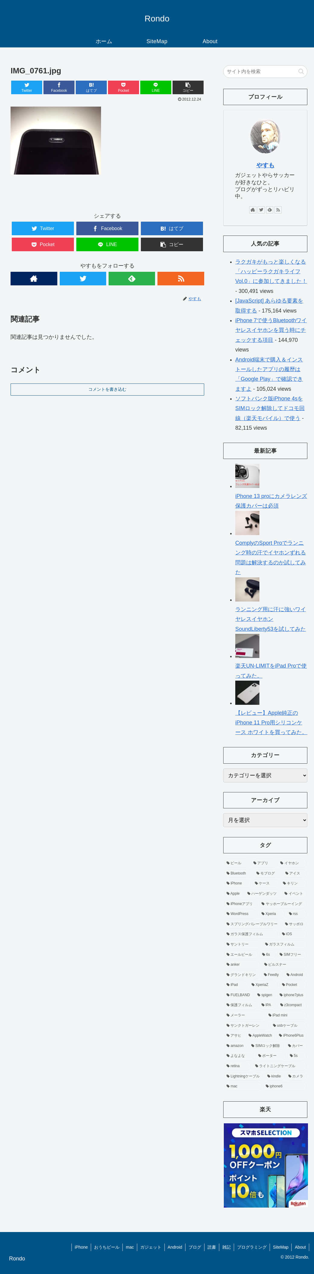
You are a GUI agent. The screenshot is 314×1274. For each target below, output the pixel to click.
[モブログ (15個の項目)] (267, 873)
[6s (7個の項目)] (267, 954)
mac (130, 1247)
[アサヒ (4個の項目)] (234, 1035)
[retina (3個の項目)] (237, 1066)
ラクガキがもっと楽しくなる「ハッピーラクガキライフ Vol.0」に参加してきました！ (271, 271)
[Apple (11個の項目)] (233, 893)
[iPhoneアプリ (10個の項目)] (241, 904)
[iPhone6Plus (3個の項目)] (291, 1035)
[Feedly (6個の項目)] (272, 975)
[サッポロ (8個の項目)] (294, 924)
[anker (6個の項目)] (242, 964)
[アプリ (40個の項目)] (263, 863)
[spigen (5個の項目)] (265, 995)
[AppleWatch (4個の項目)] (260, 1035)
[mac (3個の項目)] (243, 1086)
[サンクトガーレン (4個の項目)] (246, 1025)
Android (175, 1247)
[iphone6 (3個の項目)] (285, 1086)
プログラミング (252, 1247)
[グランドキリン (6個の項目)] (242, 975)
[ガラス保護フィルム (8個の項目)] (251, 934)
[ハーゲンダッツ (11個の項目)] (263, 893)
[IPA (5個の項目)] (267, 1005)
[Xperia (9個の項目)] (272, 914)
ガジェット (150, 1247)
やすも (265, 165)
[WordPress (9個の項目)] (241, 914)
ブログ (195, 1247)
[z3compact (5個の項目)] (292, 1005)
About (300, 1247)
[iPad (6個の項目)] (236, 985)
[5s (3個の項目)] (297, 1056)
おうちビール (106, 1247)
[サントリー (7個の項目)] (242, 944)
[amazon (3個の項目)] (235, 1046)
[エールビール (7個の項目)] (241, 954)
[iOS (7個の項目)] (293, 934)
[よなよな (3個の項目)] (239, 1056)
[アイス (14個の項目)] (295, 873)
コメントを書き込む (107, 389)
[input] (265, 71)
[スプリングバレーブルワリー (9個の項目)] (252, 924)
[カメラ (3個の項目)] (296, 1076)
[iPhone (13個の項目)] (237, 883)
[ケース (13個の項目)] (265, 883)
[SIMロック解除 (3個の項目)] (266, 1046)
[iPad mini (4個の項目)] (286, 1015)
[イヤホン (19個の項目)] (292, 863)
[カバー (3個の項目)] (296, 1046)
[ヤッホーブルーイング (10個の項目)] (283, 904)
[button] (301, 71)
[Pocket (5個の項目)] (293, 985)
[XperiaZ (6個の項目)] (263, 985)
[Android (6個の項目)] (295, 975)
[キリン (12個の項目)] (293, 883)
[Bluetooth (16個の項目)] (238, 873)
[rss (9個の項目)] (296, 914)
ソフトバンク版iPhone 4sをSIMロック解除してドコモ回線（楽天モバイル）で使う (270, 408)
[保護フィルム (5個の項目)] (241, 1005)
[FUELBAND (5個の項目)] (238, 995)
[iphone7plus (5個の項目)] (292, 995)
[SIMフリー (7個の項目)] (292, 954)
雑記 (226, 1247)
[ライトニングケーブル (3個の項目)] (279, 1066)
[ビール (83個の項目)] (236, 863)
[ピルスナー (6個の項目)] (284, 964)
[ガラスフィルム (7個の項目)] (284, 944)
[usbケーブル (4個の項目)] (288, 1025)
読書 (212, 1247)
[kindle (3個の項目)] (274, 1076)
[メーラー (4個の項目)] (244, 1015)
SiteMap (280, 1247)
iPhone (81, 1247)
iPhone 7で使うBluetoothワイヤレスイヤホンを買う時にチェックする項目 (271, 330)
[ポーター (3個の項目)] (270, 1056)
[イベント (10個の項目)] (294, 893)
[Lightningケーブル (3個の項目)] (243, 1076)
